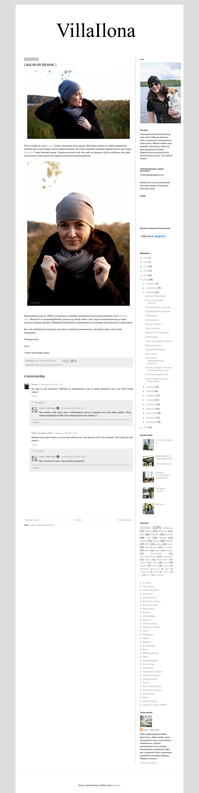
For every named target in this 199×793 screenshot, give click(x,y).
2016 (145, 271)
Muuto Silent (151, 354)
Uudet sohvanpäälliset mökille (158, 341)
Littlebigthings (149, 616)
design (162, 537)
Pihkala (146, 638)
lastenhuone (144, 569)
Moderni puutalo (150, 623)
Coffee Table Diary (151, 590)
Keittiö (169, 540)
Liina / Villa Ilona (47, 408)
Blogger (116, 785)
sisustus (145, 528)
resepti (143, 540)
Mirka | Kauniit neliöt (41, 433)
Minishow (147, 620)
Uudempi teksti (31, 520)
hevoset (148, 575)
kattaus (157, 569)
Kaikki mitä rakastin (151, 601)
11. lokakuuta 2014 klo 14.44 (73, 457)
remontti (169, 550)
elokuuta (150, 391)
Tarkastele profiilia (148, 763)
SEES (145, 657)
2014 (145, 280)
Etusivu (78, 520)
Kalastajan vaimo (150, 605)
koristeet (155, 566)
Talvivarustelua (152, 320)
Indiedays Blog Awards (155, 296)
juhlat (147, 559)
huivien (50, 145)
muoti (51, 365)
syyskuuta (150, 387)
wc (141, 575)
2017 (145, 266)
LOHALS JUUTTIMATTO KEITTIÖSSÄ (162, 475)
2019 (145, 258)
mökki (169, 534)
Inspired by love (150, 597)
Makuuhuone (151, 547)
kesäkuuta (150, 400)
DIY (147, 544)
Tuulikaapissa (151, 315)
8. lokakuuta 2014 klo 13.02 (51, 384)
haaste (157, 550)
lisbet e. (146, 697)
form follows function (152, 690)
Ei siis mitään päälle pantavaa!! (154, 301)
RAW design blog (150, 653)
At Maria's (147, 583)
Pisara (145, 649)
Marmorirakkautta (153, 345)
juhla (158, 544)
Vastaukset (39, 402)
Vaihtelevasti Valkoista (153, 671)
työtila (155, 572)
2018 (145, 262)
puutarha (166, 566)
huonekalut (168, 547)
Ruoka (148, 531)
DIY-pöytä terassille (160, 489)
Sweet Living (148, 664)
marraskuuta (151, 288)
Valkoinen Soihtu (150, 679)
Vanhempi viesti (125, 520)
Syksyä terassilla (152, 328)
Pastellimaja (148, 634)
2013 (145, 427)
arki (148, 537)
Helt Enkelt (148, 594)
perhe (146, 550)
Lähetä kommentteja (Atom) (42, 525)
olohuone (168, 527)
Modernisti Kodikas (151, 627)
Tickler (34, 384)
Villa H (146, 682)
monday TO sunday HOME (155, 705)
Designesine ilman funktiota (157, 311)
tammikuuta (151, 422)
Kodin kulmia (149, 608)
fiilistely (163, 531)
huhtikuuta (151, 409)
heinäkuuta (151, 395)
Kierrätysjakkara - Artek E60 (158, 307)
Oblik (145, 631)
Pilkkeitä (146, 642)
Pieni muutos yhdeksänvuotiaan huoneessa (154, 361)
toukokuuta (151, 404)
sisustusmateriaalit (148, 556)
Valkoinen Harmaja (151, 675)
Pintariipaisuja (149, 645)
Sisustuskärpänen (150, 660)
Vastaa (34, 396)
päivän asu (58, 365)
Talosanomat (148, 668)
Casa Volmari (148, 586)
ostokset (143, 566)
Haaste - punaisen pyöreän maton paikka (156, 380)
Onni (155, 562)
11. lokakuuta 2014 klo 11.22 (73, 408)
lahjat (167, 569)
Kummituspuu (151, 337)
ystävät (143, 562)
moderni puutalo (150, 701)
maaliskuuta (151, 413)
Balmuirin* (29, 152)
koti (142, 534)
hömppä (157, 575)
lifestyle (45, 365)
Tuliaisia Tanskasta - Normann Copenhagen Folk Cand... (158, 368)
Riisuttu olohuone (153, 324)
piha (165, 562)
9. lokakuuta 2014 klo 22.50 (65, 433)
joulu (170, 544)
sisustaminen (156, 553)
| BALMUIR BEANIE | (155, 350)
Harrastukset (162, 559)
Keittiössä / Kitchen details (157, 332)
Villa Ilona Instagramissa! (156, 374)
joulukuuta (151, 283)
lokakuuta (150, 292)
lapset (156, 540)
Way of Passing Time (152, 686)
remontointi (144, 572)
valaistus (165, 572)
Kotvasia (146, 612)
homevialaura (149, 694)
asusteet (37, 365)
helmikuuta (151, 417)
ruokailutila (167, 556)
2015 (145, 275)
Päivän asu (160, 504)
